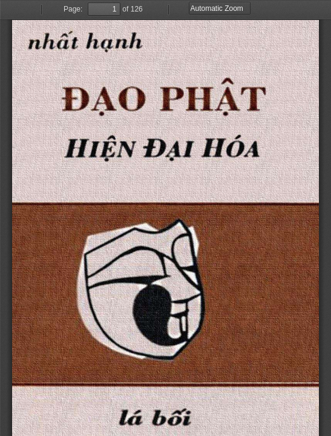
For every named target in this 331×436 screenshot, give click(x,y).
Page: (73, 9)
